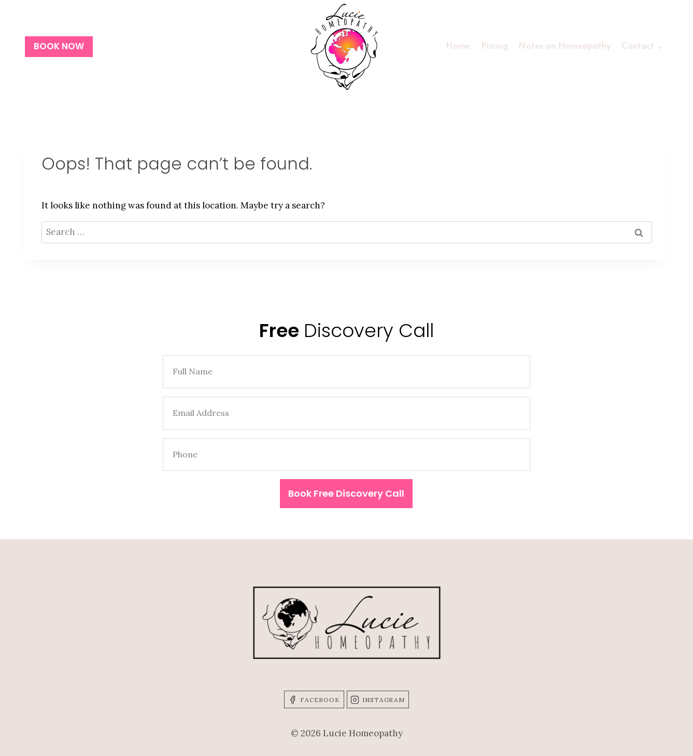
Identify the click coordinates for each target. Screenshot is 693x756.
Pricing (494, 46)
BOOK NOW (59, 46)
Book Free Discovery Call (346, 493)
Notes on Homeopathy (564, 46)
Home (458, 46)
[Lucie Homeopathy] (346, 46)
